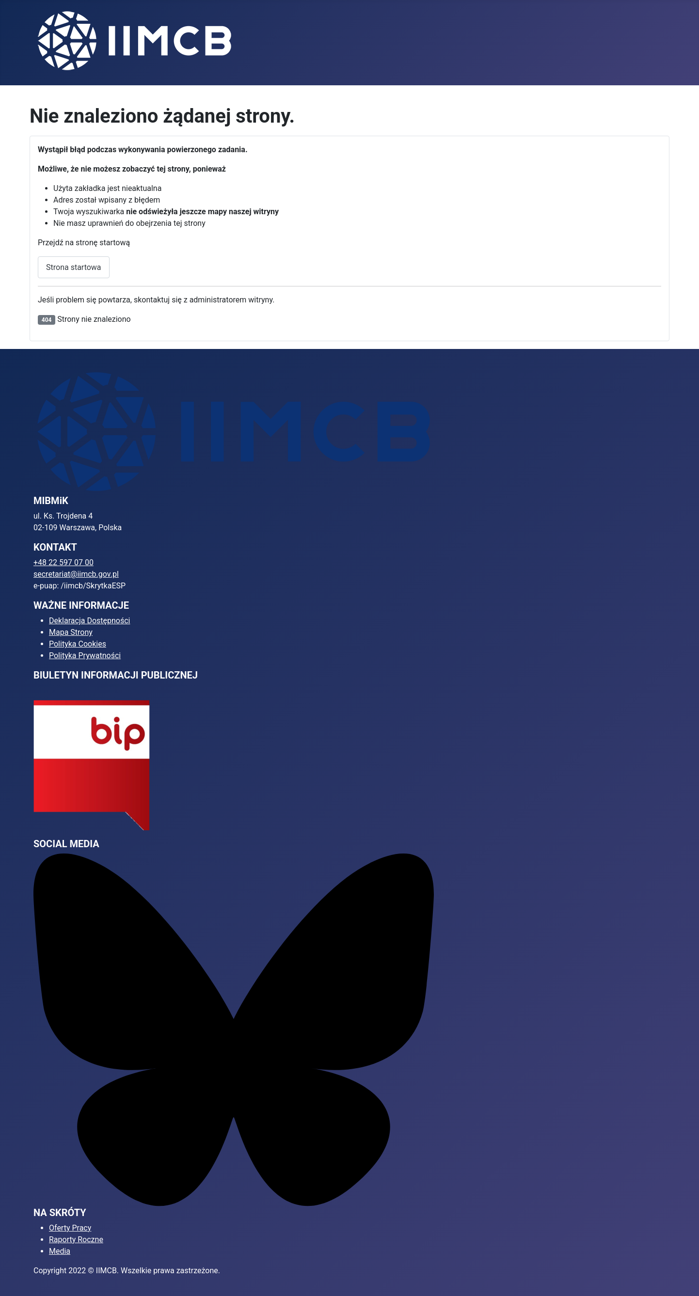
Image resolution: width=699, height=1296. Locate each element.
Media (59, 1251)
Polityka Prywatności (85, 655)
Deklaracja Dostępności (89, 620)
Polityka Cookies (77, 643)
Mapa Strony (71, 632)
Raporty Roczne (76, 1239)
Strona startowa (73, 267)
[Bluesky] (233, 1029)
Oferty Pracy (70, 1228)
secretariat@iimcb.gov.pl (76, 574)
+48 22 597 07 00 (63, 562)
